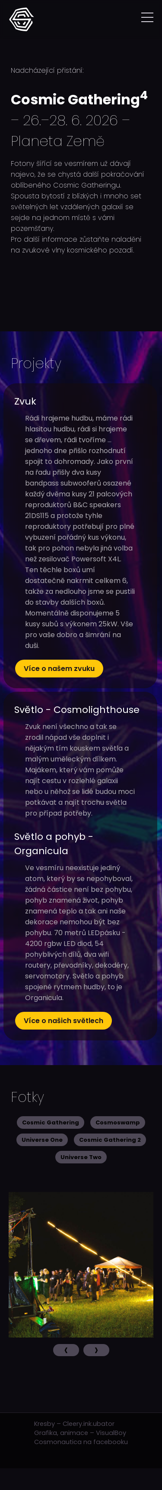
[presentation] (66, 1350)
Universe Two (81, 1157)
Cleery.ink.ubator (88, 1423)
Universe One (42, 1140)
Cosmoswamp (117, 1122)
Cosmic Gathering (50, 1122)
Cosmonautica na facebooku (81, 1442)
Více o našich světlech (63, 1021)
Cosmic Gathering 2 (110, 1140)
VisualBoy (111, 1432)
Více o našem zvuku (59, 669)
